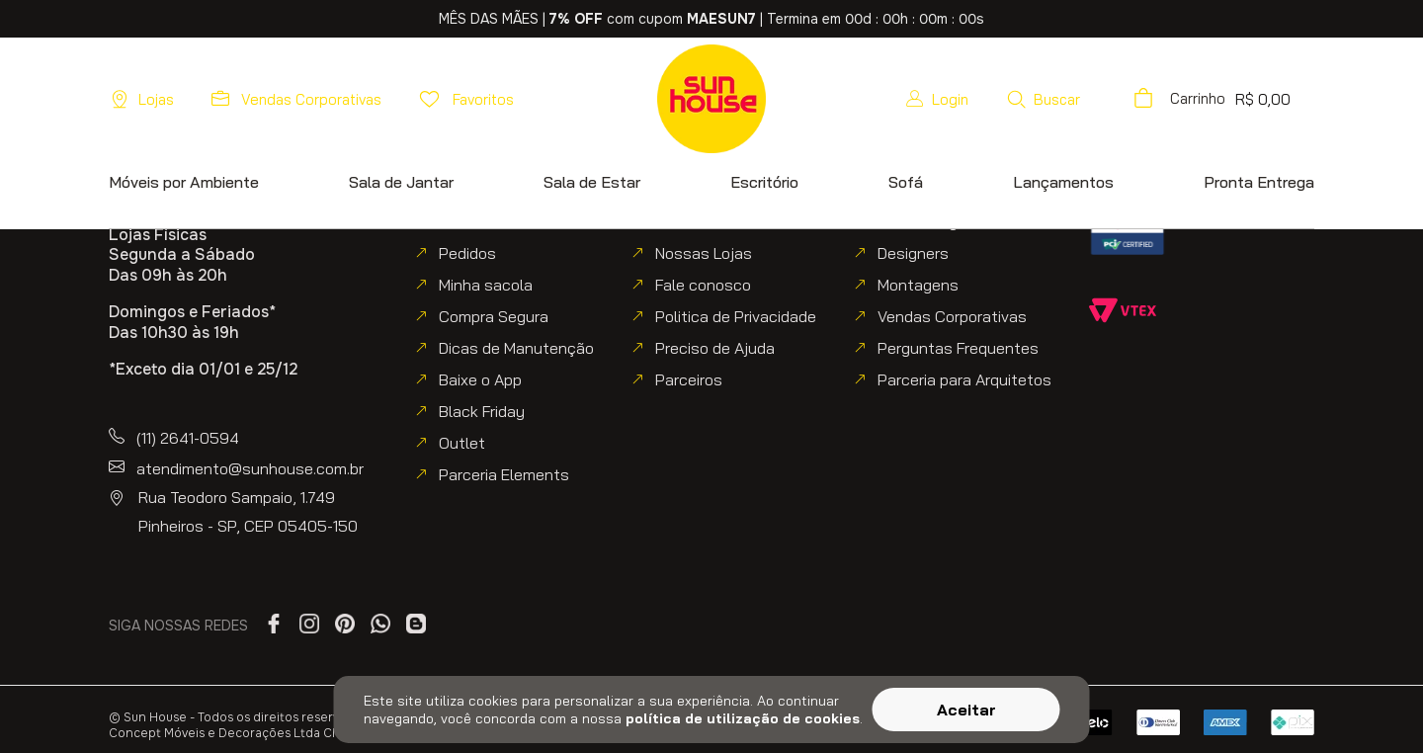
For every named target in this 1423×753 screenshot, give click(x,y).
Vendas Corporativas (952, 316)
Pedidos (467, 253)
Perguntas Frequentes (958, 348)
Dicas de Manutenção (516, 348)
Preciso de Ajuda (715, 348)
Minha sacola (486, 284)
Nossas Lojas (703, 253)
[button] (1098, 99)
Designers (913, 253)
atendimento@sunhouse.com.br (250, 468)
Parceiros (688, 379)
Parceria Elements (504, 474)
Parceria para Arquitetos (964, 379)
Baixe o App (480, 379)
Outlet (462, 443)
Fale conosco (703, 284)
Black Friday (482, 411)
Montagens (918, 284)
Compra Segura (493, 316)
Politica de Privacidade (735, 316)
